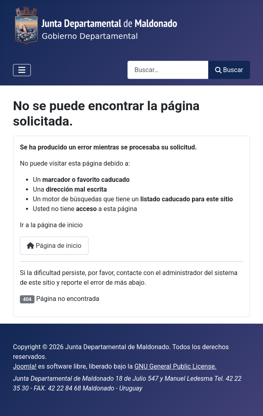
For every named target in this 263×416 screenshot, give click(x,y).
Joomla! (25, 366)
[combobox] (168, 70)
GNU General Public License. (175, 366)
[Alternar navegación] (22, 70)
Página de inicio (54, 246)
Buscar (229, 70)
